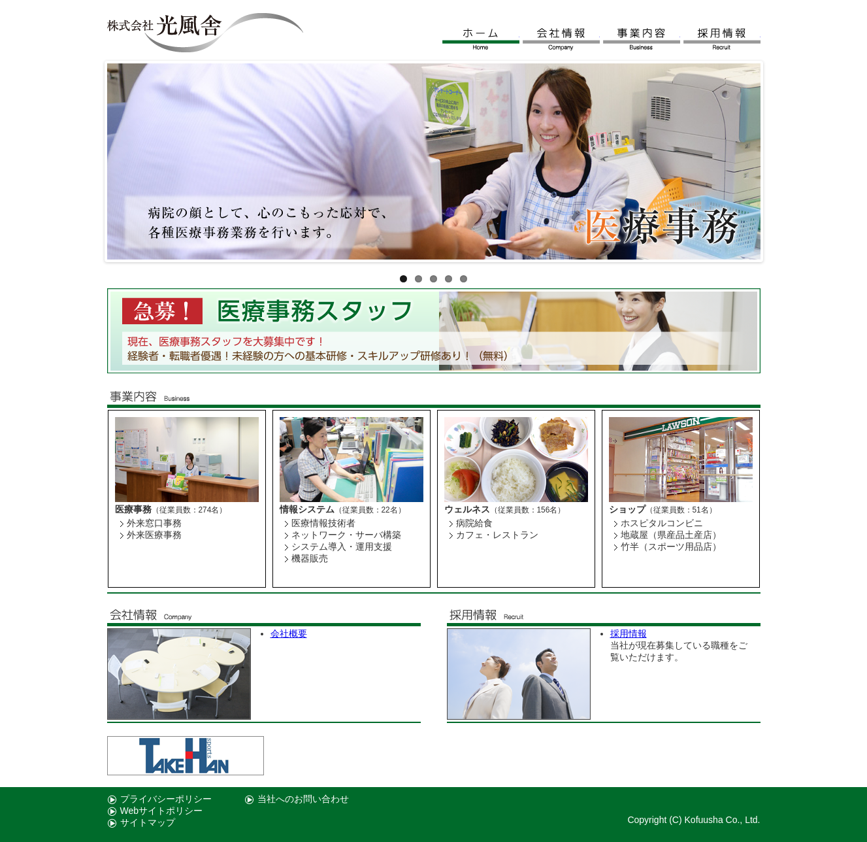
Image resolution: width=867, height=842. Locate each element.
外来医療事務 (154, 535)
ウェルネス (467, 509)
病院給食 (474, 523)
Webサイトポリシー (161, 810)
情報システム (307, 509)
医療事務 (133, 509)
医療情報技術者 (323, 523)
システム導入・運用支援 (341, 546)
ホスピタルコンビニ (662, 523)
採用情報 (722, 39)
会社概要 (288, 633)
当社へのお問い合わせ (303, 799)
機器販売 (309, 558)
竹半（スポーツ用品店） (671, 546)
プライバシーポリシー (166, 799)
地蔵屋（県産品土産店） (671, 535)
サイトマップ (147, 822)
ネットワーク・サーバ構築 (346, 535)
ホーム (480, 39)
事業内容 (641, 39)
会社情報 (561, 39)
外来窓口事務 (154, 523)
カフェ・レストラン (497, 535)
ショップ (627, 509)
